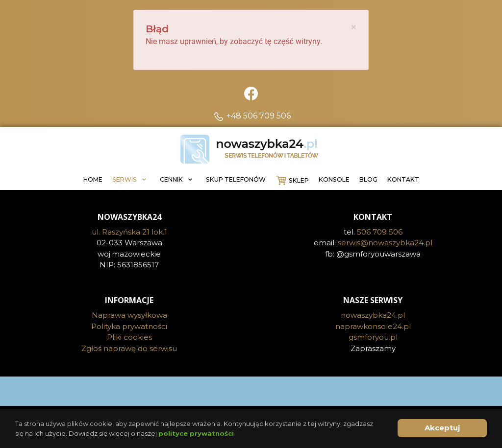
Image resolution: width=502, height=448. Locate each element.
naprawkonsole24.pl (373, 326)
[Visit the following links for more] (251, 391)
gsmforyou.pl (373, 337)
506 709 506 (379, 231)
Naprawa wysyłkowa (129, 315)
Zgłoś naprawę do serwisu (129, 348)
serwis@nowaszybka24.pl (385, 242)
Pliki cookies (129, 337)
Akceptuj (442, 427)
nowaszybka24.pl (373, 315)
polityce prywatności (196, 433)
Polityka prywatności (129, 326)
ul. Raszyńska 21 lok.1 (129, 231)
